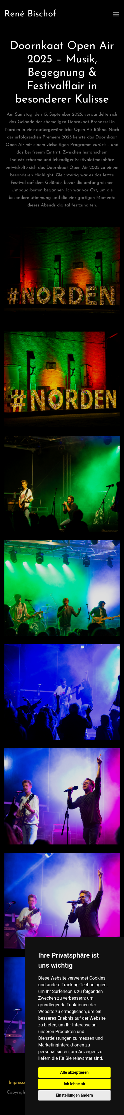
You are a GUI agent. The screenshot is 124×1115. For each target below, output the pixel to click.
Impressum (19, 1082)
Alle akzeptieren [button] (74, 1072)
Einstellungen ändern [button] (74, 1095)
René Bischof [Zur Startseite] (30, 14)
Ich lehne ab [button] (74, 1084)
